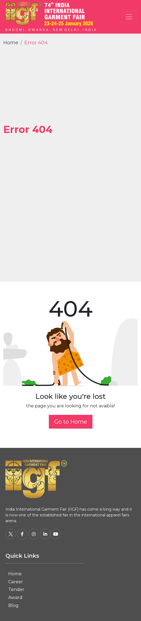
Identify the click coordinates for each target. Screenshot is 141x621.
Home (10, 43)
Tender (16, 589)
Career (15, 581)
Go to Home (70, 421)
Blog (13, 605)
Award (15, 597)
